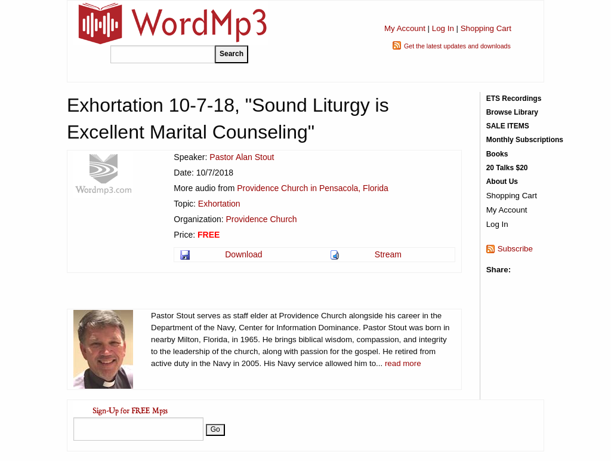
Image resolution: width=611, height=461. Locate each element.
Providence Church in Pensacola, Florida (312, 188)
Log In (443, 28)
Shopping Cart (486, 28)
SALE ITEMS (507, 126)
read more (403, 363)
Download (243, 254)
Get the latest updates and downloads (457, 46)
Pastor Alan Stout (241, 157)
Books (497, 154)
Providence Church (261, 219)
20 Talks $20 (507, 168)
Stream (388, 254)
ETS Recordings (514, 98)
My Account (404, 28)
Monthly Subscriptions (524, 140)
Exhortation (219, 203)
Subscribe (515, 248)
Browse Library (512, 112)
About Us (502, 181)
